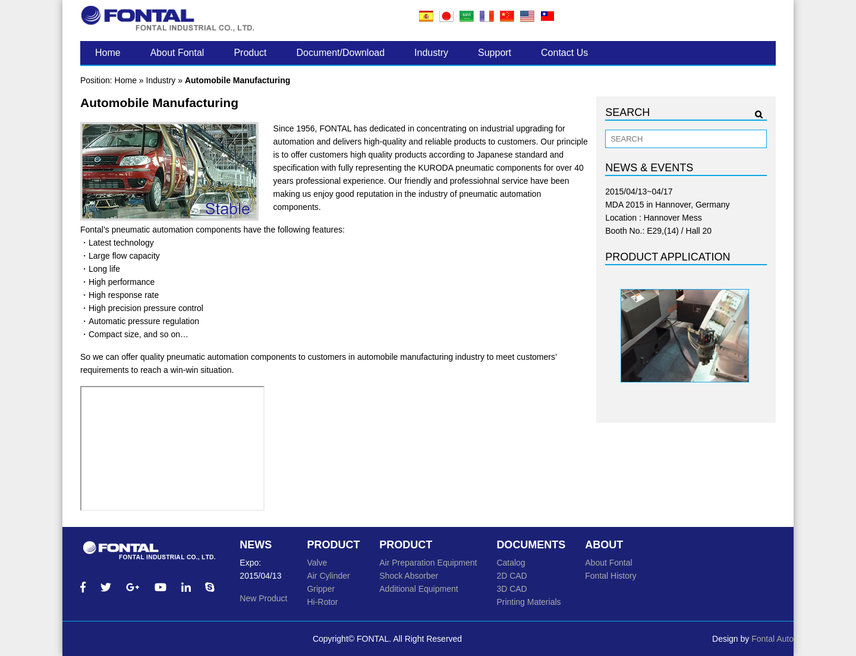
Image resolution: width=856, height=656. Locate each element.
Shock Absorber (408, 575)
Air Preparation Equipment (428, 562)
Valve (317, 562)
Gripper (321, 589)
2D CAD (511, 575)
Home (108, 53)
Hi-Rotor (322, 602)
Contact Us (564, 53)
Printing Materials (528, 602)
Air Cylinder (328, 575)
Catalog (510, 562)
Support (494, 53)
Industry (431, 53)
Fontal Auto (772, 639)
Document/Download (341, 53)
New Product (263, 598)
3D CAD (511, 589)
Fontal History (610, 575)
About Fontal (177, 53)
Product (250, 53)
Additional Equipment (418, 589)
